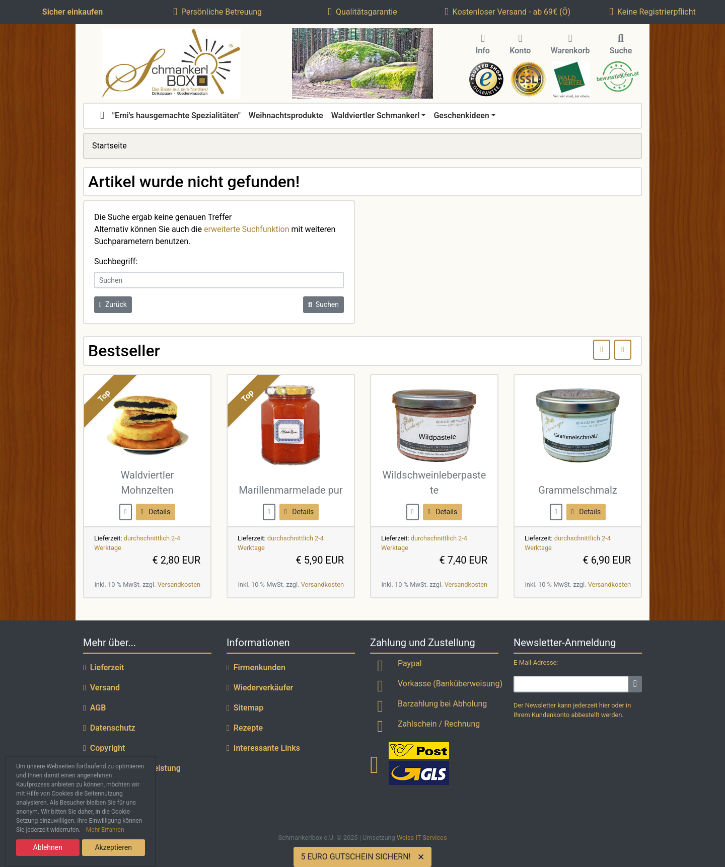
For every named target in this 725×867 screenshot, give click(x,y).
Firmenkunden (256, 667)
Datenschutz (109, 728)
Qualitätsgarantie (362, 12)
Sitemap (245, 708)
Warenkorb (570, 44)
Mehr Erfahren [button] (105, 829)
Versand (101, 687)
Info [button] (483, 44)
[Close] (423, 857)
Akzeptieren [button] (113, 847)
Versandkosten (179, 584)
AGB (94, 708)
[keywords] (219, 280)
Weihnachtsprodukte (286, 115)
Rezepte (245, 728)
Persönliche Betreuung (217, 12)
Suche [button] (621, 44)
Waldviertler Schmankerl (375, 115)
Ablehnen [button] (47, 847)
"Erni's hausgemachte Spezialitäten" (176, 115)
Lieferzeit (103, 667)
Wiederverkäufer (260, 687)
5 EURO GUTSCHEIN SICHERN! (355, 856)
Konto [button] (520, 44)
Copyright (104, 748)
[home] (102, 116)
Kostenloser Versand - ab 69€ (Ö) (507, 12)
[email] (571, 684)
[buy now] (125, 511)
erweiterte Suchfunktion (246, 229)
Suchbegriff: (115, 261)
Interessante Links (263, 748)
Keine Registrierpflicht (652, 12)
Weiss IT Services (422, 837)
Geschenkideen (461, 115)
